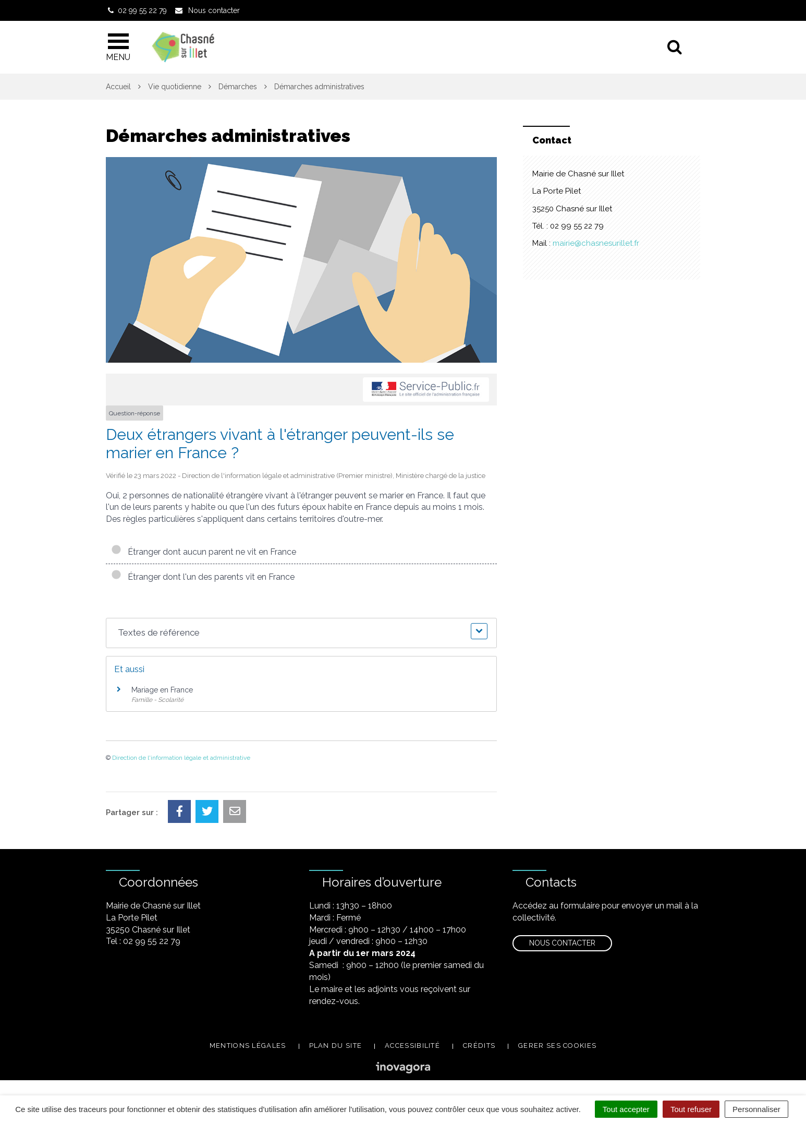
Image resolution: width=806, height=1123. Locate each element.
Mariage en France (162, 690)
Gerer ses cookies (557, 1045)
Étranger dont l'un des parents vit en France (203, 577)
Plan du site (335, 1045)
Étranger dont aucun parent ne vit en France (203, 552)
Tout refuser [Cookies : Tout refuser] (691, 1109)
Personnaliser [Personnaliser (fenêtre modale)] (756, 1109)
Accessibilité (412, 1045)
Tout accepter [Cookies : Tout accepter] (626, 1109)
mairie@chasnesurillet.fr (596, 243)
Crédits (479, 1045)
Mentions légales (248, 1045)
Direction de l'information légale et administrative (181, 757)
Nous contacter (562, 943)
